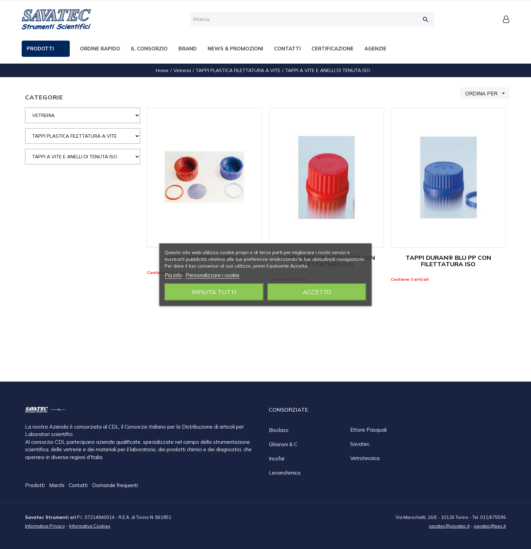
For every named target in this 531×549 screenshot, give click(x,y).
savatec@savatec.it (449, 525)
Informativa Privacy (45, 525)
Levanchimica (284, 473)
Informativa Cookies (89, 525)
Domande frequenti (115, 485)
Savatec (359, 444)
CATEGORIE (44, 97)
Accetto (317, 292)
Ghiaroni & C (283, 444)
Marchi (57, 485)
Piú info (173, 275)
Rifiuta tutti (214, 292)
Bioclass (279, 430)
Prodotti (35, 485)
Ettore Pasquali (368, 430)
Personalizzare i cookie (212, 275)
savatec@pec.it (490, 525)
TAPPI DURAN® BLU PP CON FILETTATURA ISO (448, 261)
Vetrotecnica (365, 458)
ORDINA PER (487, 93)
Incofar (277, 458)
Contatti (79, 485)
